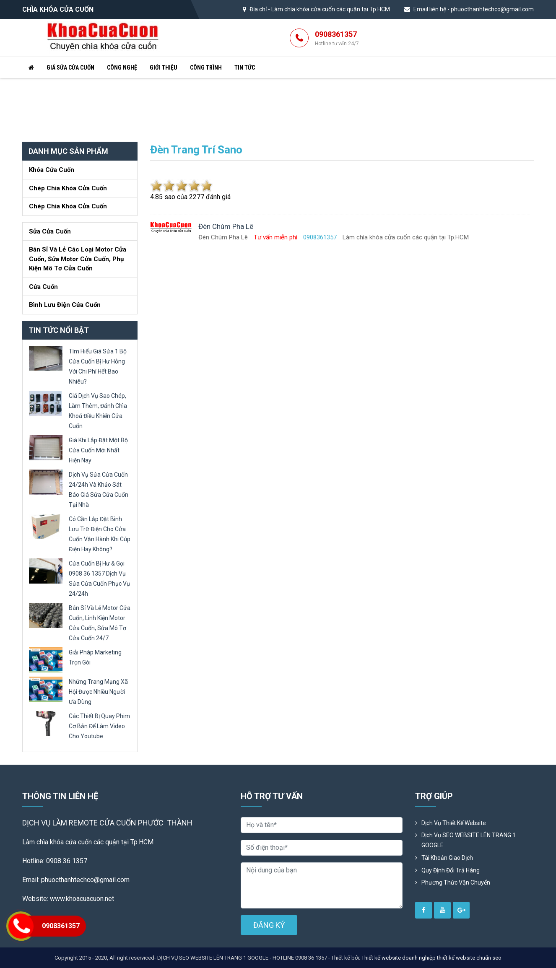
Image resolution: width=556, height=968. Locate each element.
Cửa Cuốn (43, 287)
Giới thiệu (163, 67)
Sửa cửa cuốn (50, 231)
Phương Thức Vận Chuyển (455, 882)
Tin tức (244, 67)
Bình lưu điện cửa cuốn (65, 305)
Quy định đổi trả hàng (450, 870)
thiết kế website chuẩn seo (469, 958)
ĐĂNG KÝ (269, 925)
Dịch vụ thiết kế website (453, 823)
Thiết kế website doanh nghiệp (398, 958)
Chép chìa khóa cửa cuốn (68, 188)
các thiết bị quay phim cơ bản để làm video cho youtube (99, 726)
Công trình (206, 67)
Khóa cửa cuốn (51, 170)
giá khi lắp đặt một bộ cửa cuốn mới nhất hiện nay (98, 450)
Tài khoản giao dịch (447, 857)
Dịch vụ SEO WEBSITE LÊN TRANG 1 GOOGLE (468, 840)
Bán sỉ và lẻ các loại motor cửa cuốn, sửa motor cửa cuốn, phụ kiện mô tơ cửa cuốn (77, 259)
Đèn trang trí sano (196, 149)
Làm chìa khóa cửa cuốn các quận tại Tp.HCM (330, 9)
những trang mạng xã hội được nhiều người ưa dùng (98, 691)
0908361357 (337, 38)
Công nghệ (122, 67)
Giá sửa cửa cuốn (70, 67)
